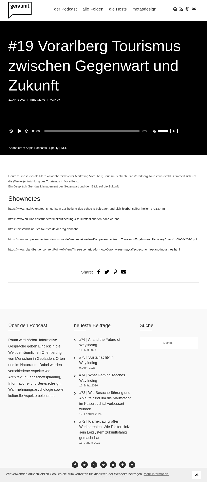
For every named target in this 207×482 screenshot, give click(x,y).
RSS (64, 147)
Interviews (37, 99)
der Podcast (65, 9)
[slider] (92, 131)
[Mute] (155, 132)
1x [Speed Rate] (174, 131)
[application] (92, 131)
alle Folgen (92, 9)
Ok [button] (196, 474)
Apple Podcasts (36, 147)
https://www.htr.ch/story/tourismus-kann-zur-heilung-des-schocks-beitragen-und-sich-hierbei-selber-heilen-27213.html (87, 208)
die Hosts (118, 9)
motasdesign (144, 9)
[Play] (20, 131)
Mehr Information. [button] (156, 474)
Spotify (53, 147)
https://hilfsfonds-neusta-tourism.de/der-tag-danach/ (43, 229)
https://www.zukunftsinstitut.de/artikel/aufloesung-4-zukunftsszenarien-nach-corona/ (64, 219)
